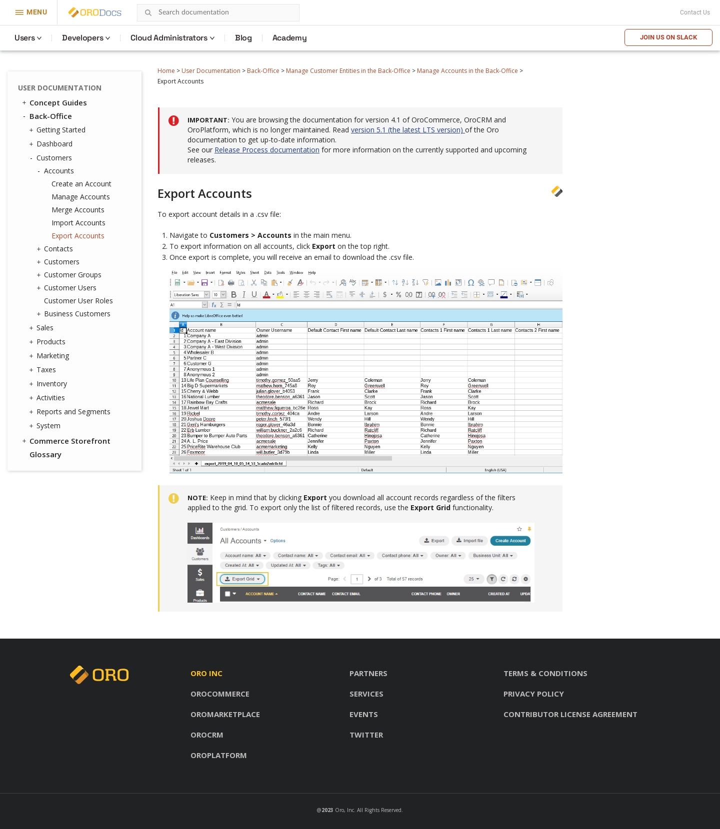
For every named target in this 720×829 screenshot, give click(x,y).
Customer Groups (70, 275)
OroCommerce (220, 694)
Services (367, 694)
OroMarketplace (225, 714)
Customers (52, 158)
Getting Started (59, 130)
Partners (369, 673)
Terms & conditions (546, 673)
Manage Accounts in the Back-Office (467, 70)
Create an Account (82, 183)
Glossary (46, 454)
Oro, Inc (344, 810)
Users (24, 37)
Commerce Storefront (65, 441)
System (46, 426)
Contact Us (695, 12)
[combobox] (218, 12)
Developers (82, 37)
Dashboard (52, 144)
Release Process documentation (267, 149)
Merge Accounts (78, 209)
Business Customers (74, 314)
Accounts (56, 171)
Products (49, 342)
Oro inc (206, 673)
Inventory (49, 384)
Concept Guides (53, 102)
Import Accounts (79, 222)
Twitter (366, 735)
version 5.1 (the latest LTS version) (408, 129)
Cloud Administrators (169, 37)
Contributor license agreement (571, 714)
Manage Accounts (81, 196)
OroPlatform (218, 755)
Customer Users (67, 288)
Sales (43, 328)
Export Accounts (78, 235)
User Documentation (211, 70)
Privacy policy (534, 694)
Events (364, 714)
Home (166, 70)
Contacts (56, 249)
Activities (48, 398)
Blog (243, 37)
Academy (289, 37)
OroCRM (207, 735)
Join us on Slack (668, 37)
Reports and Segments (71, 412)
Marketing (50, 356)
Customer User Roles (78, 300)
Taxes (44, 370)
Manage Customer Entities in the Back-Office (348, 70)
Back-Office (263, 70)
